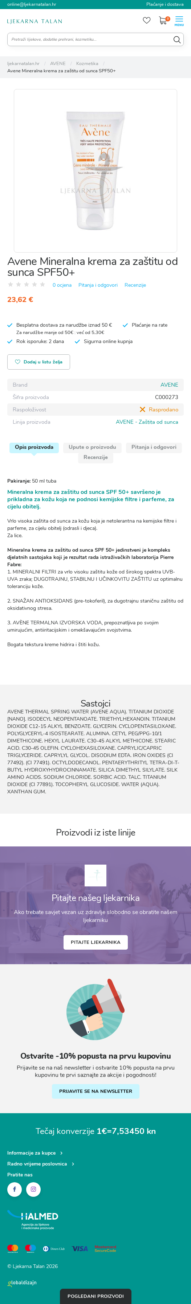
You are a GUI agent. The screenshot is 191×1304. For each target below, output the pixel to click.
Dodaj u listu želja (39, 362)
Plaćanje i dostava (165, 4)
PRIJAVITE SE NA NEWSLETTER (95, 1091)
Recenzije (135, 285)
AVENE (169, 385)
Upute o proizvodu (92, 447)
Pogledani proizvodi (96, 1296)
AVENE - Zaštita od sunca (147, 422)
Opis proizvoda (34, 447)
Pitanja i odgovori (98, 285)
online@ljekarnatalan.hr (31, 4)
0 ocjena (62, 285)
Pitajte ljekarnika (96, 942)
